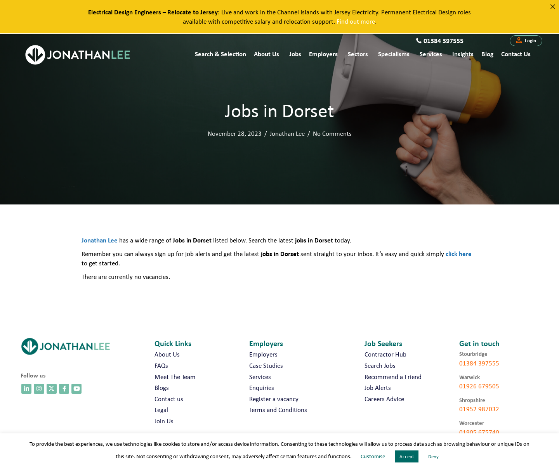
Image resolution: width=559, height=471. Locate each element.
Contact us (516, 53)
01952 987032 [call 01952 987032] (479, 409)
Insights (463, 53)
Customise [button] (373, 456)
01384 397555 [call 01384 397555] (479, 363)
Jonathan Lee (287, 133)
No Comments (332, 133)
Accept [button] (406, 456)
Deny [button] (433, 456)
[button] (526, 40)
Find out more (356, 21)
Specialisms (394, 53)
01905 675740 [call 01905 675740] (479, 432)
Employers (323, 53)
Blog (487, 53)
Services (431, 53)
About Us (266, 53)
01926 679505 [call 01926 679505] (479, 386)
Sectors (358, 53)
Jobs (295, 53)
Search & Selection (220, 53)
